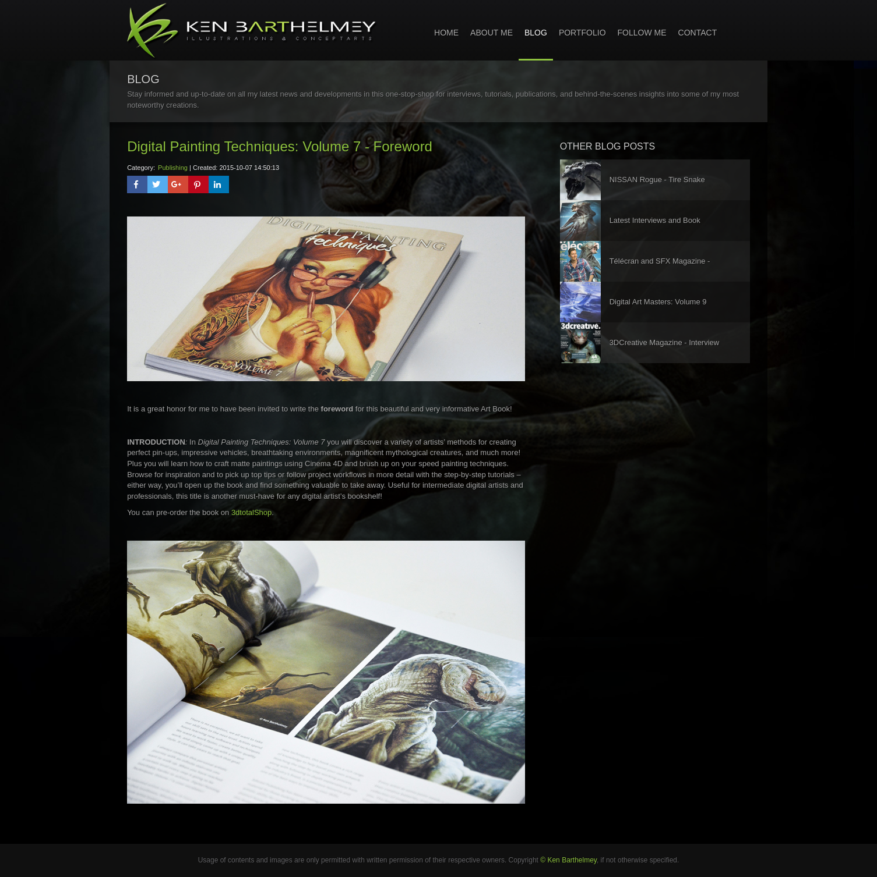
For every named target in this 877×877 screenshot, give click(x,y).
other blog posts (608, 146)
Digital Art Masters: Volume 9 (658, 301)
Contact (697, 32)
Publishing (173, 167)
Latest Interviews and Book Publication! (655, 228)
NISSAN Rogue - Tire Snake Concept (657, 187)
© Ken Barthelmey (568, 860)
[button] (137, 184)
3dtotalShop (251, 512)
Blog (535, 32)
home (446, 32)
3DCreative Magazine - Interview (665, 342)
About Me (491, 32)
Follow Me (642, 32)
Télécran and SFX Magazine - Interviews (660, 269)
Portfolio (582, 32)
